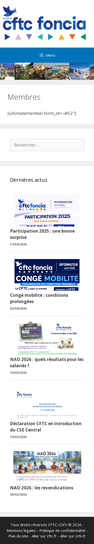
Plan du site (18, 535)
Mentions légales (21, 530)
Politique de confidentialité (62, 530)
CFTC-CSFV (57, 524)
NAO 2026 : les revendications (41, 488)
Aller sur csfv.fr (73, 535)
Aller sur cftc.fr (44, 535)
